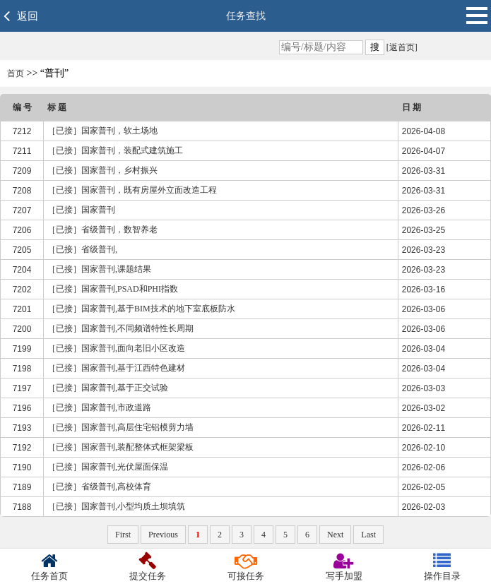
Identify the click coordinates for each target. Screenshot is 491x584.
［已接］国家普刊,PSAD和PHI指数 (112, 289)
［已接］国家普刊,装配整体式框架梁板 (120, 447)
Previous (163, 535)
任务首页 (49, 566)
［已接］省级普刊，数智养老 (102, 229)
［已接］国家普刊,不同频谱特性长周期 (120, 328)
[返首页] (401, 47)
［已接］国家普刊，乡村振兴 (102, 170)
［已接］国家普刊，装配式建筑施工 (115, 150)
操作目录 (442, 566)
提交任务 (147, 566)
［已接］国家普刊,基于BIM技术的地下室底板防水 (141, 309)
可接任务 (245, 566)
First (123, 535)
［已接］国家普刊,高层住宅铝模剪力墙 (120, 427)
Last (368, 535)
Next (335, 535)
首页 (15, 73)
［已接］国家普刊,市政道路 (99, 407)
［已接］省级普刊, (82, 249)
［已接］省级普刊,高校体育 (99, 486)
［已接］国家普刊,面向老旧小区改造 (116, 348)
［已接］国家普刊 (81, 210)
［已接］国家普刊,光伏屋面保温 (107, 467)
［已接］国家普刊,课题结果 (99, 269)
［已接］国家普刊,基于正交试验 (107, 388)
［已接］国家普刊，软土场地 (102, 131)
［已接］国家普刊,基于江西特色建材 (116, 368)
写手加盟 (344, 566)
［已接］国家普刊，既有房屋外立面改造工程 (132, 190)
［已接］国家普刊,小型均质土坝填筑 (116, 506)
